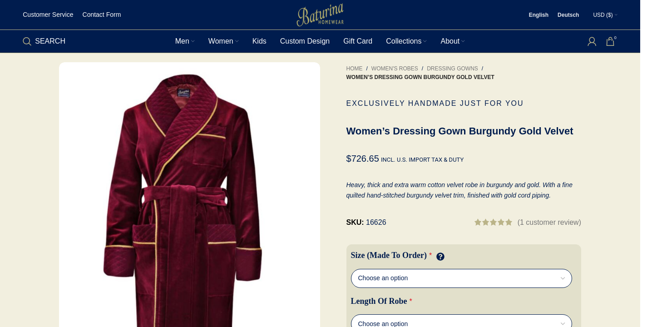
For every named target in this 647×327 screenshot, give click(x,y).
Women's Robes (394, 68)
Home (354, 68)
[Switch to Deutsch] (568, 15)
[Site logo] (320, 14)
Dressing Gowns (452, 68)
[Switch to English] (538, 15)
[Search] (44, 41)
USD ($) (602, 15)
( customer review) (549, 222)
